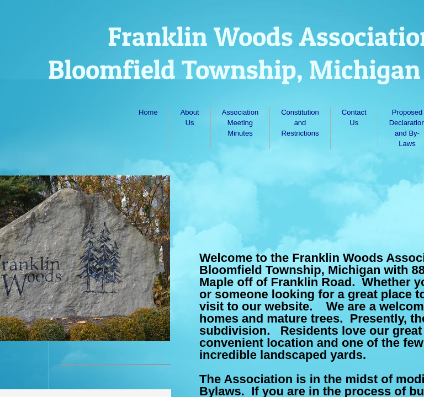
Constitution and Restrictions (300, 122)
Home (148, 112)
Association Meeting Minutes (240, 122)
